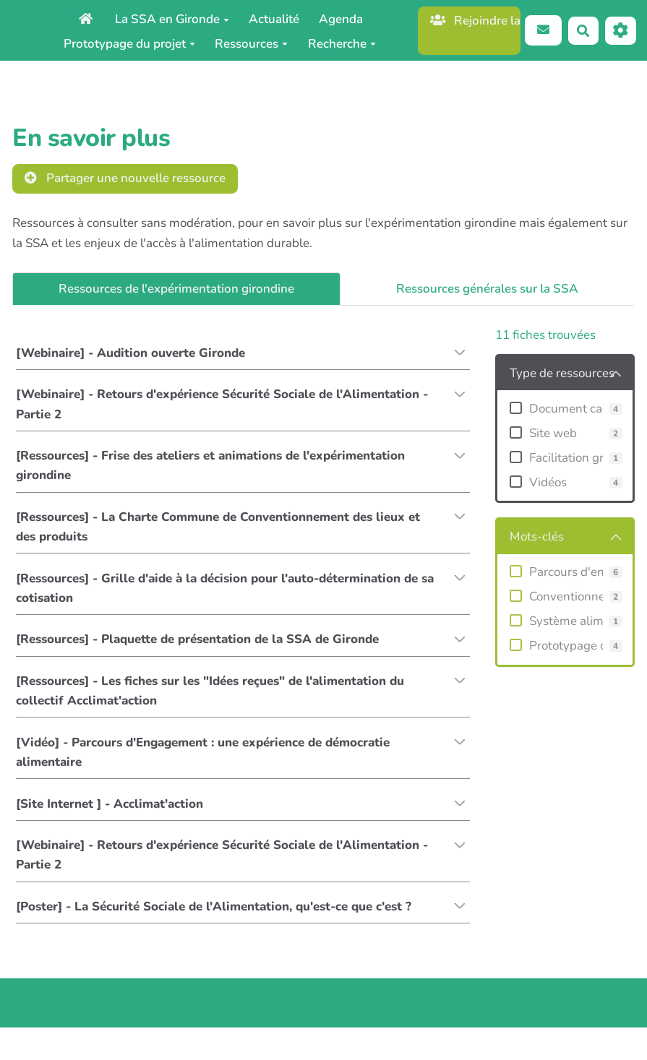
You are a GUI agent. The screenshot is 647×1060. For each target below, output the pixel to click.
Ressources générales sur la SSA (487, 288)
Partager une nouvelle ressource (125, 178)
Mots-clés (537, 536)
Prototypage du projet (129, 43)
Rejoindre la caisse (475, 20)
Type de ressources (562, 373)
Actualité (274, 19)
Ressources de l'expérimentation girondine (176, 288)
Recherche (342, 43)
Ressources (251, 43)
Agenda (341, 19)
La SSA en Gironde (172, 19)
